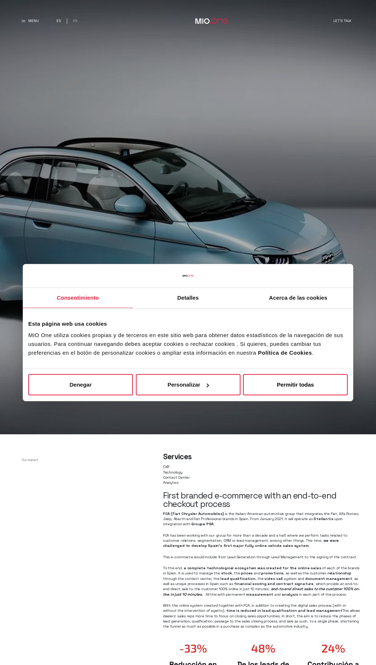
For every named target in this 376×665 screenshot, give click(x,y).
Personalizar (188, 384)
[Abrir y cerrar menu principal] (30, 21)
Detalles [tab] (188, 297)
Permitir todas (295, 384)
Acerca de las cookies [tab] (298, 297)
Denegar (80, 384)
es (59, 20)
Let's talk (342, 20)
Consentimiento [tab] (78, 297)
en (75, 20)
